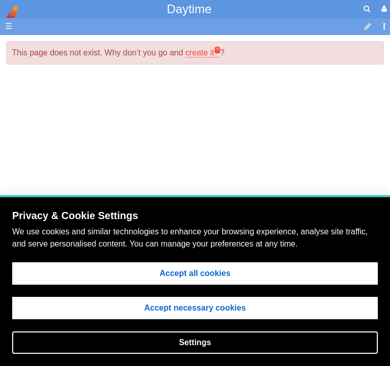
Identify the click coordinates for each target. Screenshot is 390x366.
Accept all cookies (195, 273)
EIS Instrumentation (73, 161)
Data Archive (61, 173)
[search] (367, 9)
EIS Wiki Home (65, 115)
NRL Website (61, 81)
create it (199, 52)
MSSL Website (64, 57)
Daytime (189, 9)
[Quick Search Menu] (367, 9)
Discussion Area (67, 184)
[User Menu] (383, 9)
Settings (195, 342)
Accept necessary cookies (195, 307)
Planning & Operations (78, 126)
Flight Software (65, 138)
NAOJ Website (64, 69)
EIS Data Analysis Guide (82, 149)
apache (10, 12)
